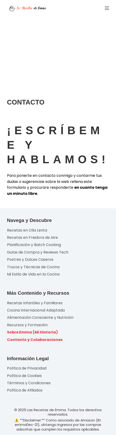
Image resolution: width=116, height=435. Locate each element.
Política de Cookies (24, 375)
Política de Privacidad (26, 368)
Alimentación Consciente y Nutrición (40, 317)
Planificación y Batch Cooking (34, 244)
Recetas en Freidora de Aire (32, 237)
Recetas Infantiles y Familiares (35, 303)
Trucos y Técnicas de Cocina (33, 267)
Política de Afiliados (24, 390)
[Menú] (107, 8)
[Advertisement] (58, 51)
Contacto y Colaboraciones (35, 339)
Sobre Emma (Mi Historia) (32, 332)
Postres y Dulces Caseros (30, 259)
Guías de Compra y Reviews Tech (37, 252)
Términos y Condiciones (29, 383)
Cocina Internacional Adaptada (36, 310)
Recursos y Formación (27, 325)
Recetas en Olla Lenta (27, 230)
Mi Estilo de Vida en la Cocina (33, 274)
